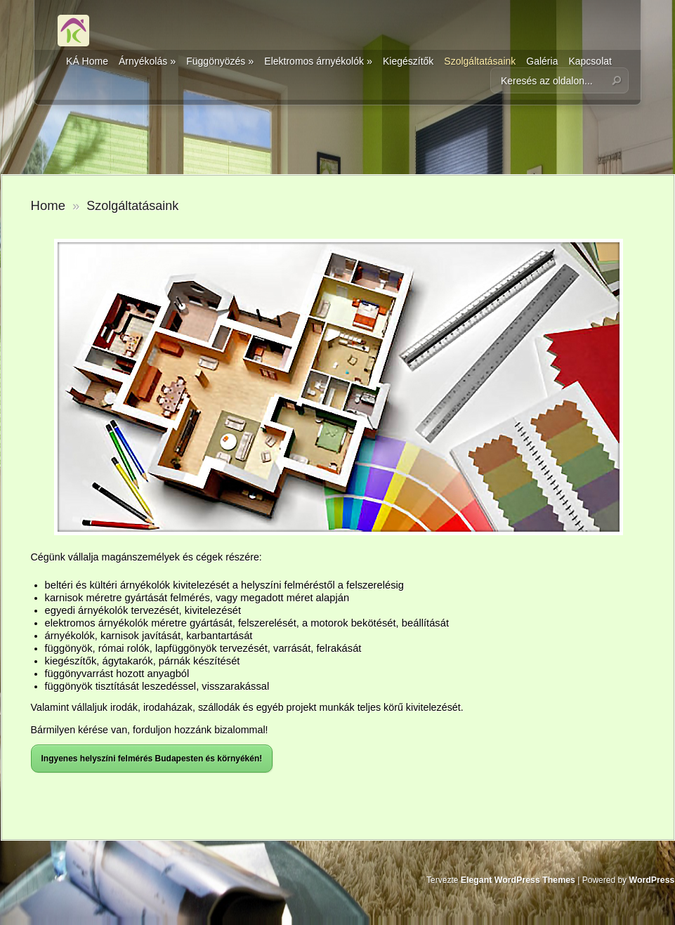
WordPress (651, 880)
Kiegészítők (408, 61)
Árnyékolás (147, 61)
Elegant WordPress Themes (518, 880)
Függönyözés (220, 61)
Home (48, 205)
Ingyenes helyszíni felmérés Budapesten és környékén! (152, 758)
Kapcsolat (589, 61)
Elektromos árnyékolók (318, 61)
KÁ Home (87, 61)
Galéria (542, 61)
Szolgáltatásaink (480, 61)
